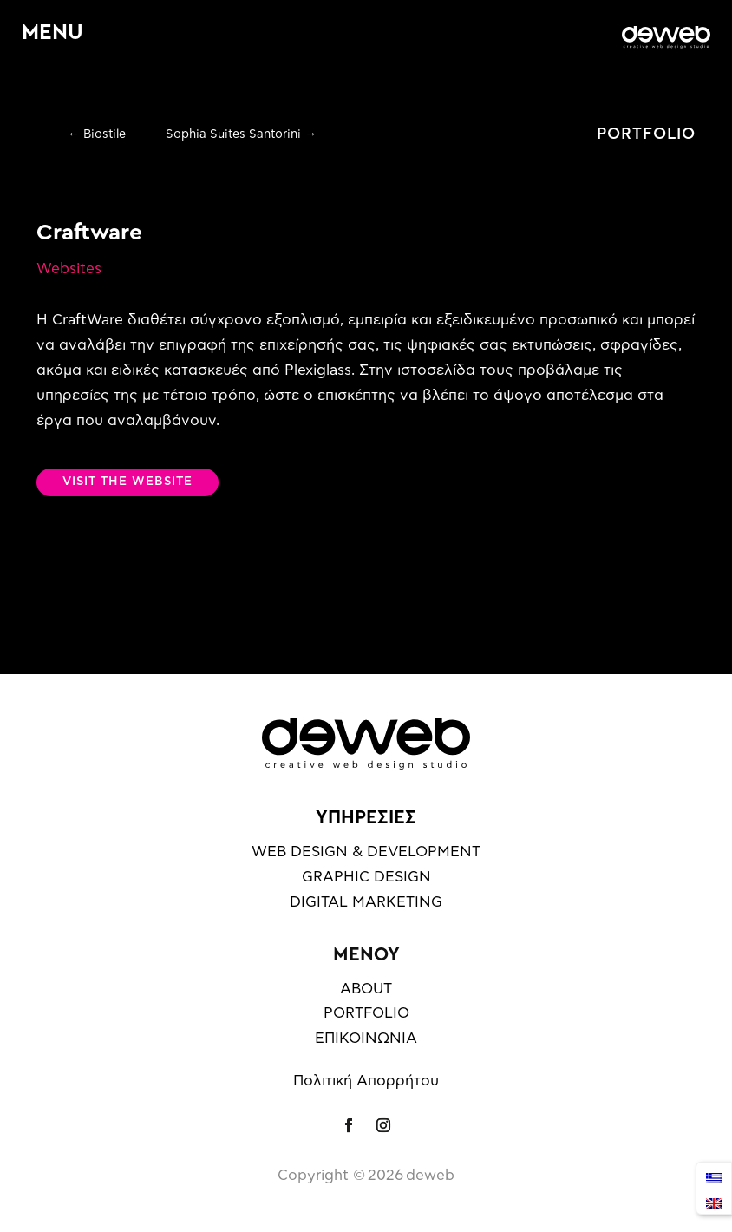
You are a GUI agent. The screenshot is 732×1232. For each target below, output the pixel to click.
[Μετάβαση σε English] (713, 1201)
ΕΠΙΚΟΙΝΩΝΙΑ (366, 1038)
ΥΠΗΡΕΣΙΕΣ (366, 817)
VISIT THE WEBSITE (127, 481)
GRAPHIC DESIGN (366, 876)
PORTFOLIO (646, 134)
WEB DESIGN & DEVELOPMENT (366, 851)
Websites (68, 268)
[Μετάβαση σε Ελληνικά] (713, 1176)
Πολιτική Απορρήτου (366, 1080)
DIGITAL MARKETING (366, 902)
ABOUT (366, 988)
